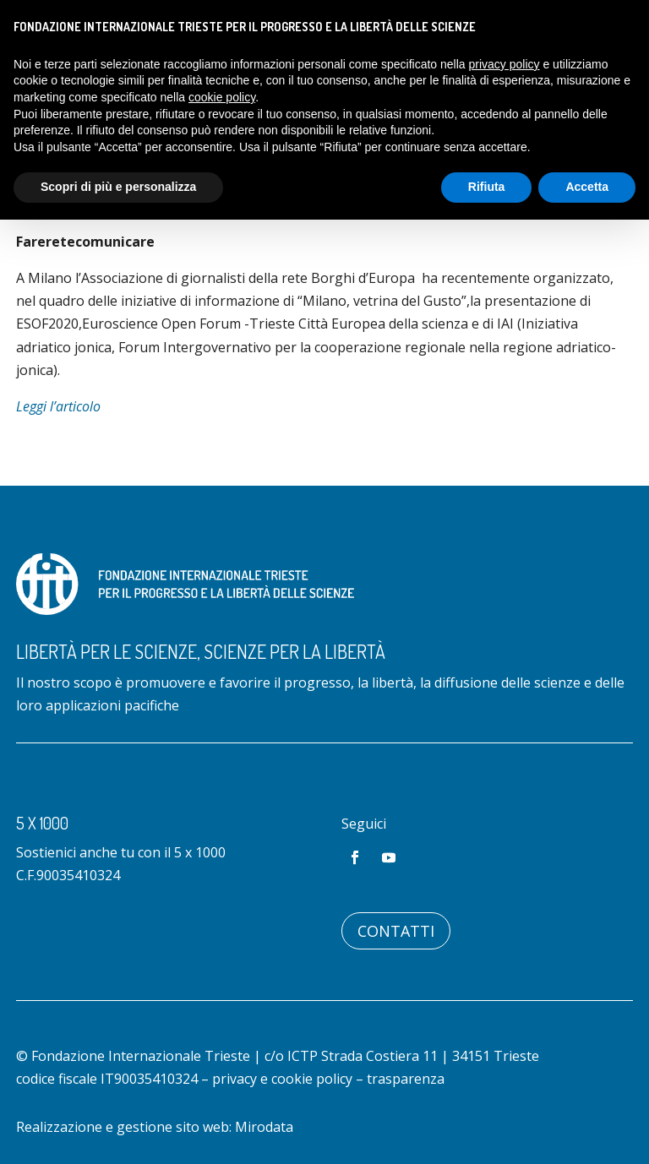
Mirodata (264, 1127)
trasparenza (405, 1078)
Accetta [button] (586, 186)
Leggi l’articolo (58, 406)
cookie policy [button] (221, 97)
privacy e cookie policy (282, 1078)
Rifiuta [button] (486, 186)
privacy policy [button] (504, 64)
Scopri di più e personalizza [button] (118, 186)
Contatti (395, 931)
